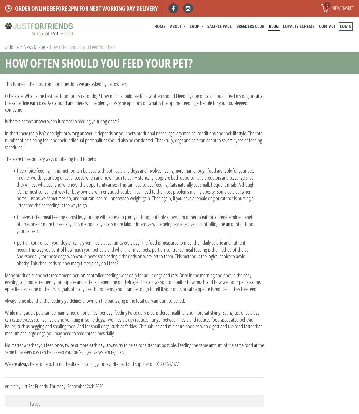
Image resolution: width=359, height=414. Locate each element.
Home (159, 26)
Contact (327, 26)
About (176, 26)
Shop (194, 26)
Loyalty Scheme (298, 26)
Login (346, 26)
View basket (339, 7)
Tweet (35, 403)
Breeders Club (250, 26)
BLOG (274, 26)
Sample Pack (219, 26)
